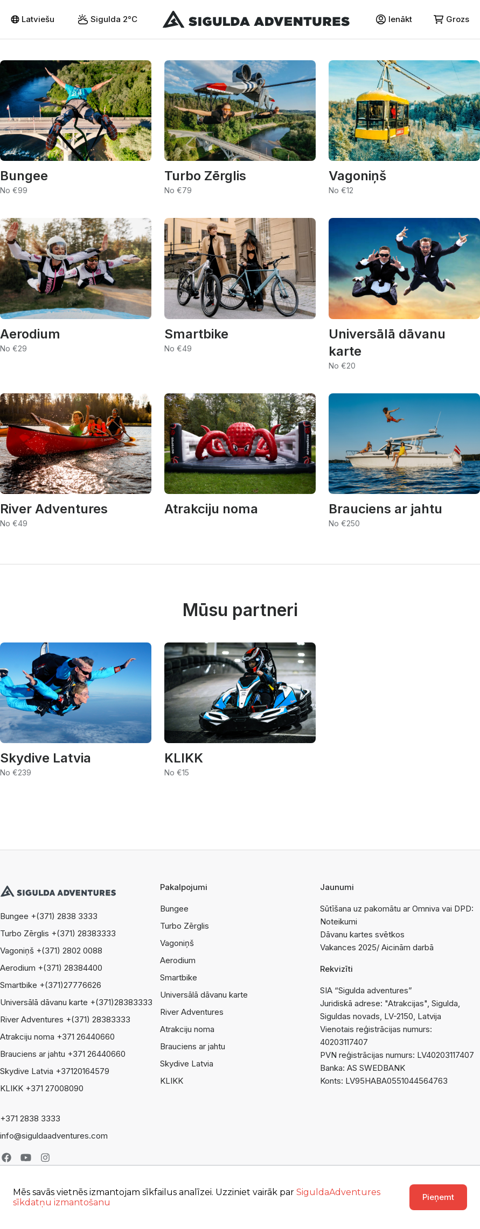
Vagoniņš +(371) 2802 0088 (51, 950)
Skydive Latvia (186, 1063)
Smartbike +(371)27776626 (50, 985)
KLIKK (171, 1081)
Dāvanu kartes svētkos (362, 934)
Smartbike (178, 977)
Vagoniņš (177, 943)
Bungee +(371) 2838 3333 (49, 916)
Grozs (451, 19)
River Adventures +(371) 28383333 (65, 1019)
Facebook (6, 1157)
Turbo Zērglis (184, 926)
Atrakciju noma (187, 1029)
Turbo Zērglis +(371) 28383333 (58, 933)
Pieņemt (438, 1197)
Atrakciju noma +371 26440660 (57, 1037)
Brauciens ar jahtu (192, 1046)
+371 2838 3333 (30, 1118)
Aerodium (178, 960)
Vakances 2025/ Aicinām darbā (377, 947)
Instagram (45, 1157)
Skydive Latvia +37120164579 (54, 1071)
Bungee (174, 908)
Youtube (25, 1157)
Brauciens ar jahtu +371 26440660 (63, 1054)
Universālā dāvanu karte (204, 995)
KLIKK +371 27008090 (42, 1088)
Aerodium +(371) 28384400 (51, 968)
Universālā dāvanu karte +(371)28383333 (76, 1002)
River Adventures (192, 1012)
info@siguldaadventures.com (54, 1136)
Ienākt (393, 19)
